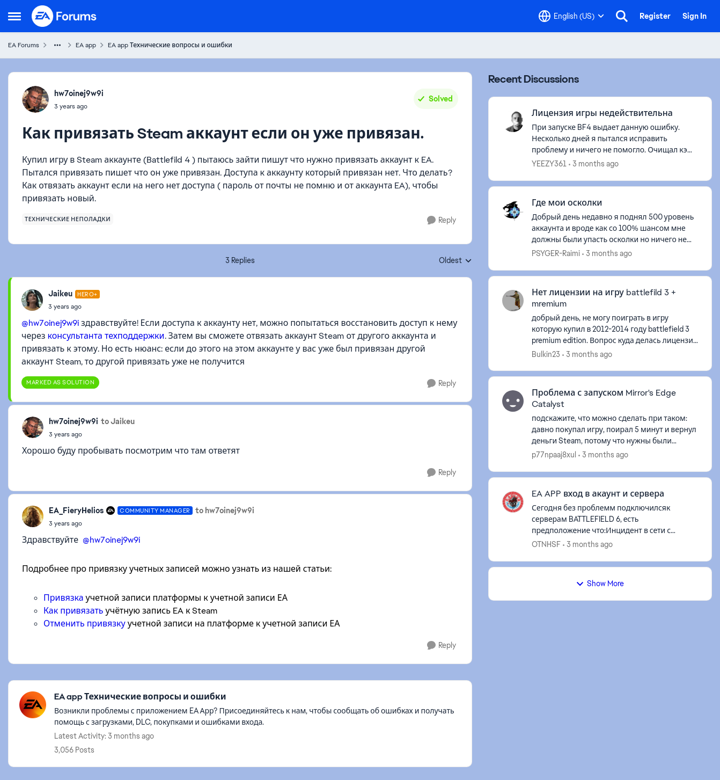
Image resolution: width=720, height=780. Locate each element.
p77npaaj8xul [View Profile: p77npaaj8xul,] (554, 455)
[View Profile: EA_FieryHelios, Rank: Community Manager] (32, 516)
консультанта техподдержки (106, 335)
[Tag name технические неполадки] (67, 219)
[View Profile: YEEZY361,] (513, 121)
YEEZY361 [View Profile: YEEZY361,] (549, 164)
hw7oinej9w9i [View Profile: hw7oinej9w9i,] (79, 93)
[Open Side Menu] (14, 16)
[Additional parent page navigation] (57, 45)
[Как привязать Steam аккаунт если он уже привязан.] (74, 306)
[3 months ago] (594, 164)
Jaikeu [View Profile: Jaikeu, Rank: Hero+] (60, 293)
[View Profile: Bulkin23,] (513, 300)
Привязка (63, 597)
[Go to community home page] (64, 16)
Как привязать (73, 610)
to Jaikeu (118, 421)
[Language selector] (571, 16)
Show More (600, 583)
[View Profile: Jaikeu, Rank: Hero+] (32, 300)
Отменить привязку (84, 623)
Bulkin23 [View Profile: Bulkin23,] (546, 354)
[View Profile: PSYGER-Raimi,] (513, 211)
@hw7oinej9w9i (50, 323)
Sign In (694, 16)
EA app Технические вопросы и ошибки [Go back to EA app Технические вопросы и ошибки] (170, 45)
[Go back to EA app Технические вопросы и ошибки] (257, 697)
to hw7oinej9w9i (224, 510)
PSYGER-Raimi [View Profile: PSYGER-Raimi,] (556, 253)
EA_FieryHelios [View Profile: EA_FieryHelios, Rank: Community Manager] (76, 510)
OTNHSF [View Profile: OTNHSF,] (546, 544)
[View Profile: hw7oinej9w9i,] (35, 99)
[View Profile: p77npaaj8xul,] (513, 401)
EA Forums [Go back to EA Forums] (23, 45)
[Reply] (441, 220)
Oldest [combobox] (455, 261)
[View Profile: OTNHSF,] (513, 502)
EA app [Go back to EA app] (86, 45)
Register (655, 16)
